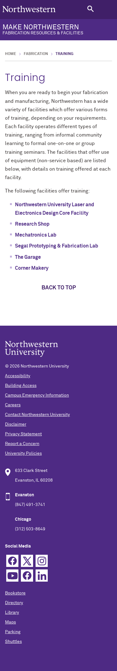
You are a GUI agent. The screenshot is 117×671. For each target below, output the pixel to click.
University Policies (23, 453)
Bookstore (15, 593)
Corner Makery (31, 268)
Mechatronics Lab (35, 235)
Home (10, 54)
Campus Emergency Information (37, 395)
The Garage (28, 257)
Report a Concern (22, 444)
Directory (14, 603)
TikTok (27, 575)
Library (12, 612)
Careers (13, 405)
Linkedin (42, 575)
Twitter (27, 561)
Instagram (42, 561)
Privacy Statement (23, 434)
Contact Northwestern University (37, 415)
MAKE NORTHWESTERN (58, 29)
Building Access (21, 385)
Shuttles (13, 641)
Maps (10, 622)
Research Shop (32, 224)
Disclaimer (15, 424)
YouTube (12, 575)
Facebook (12, 561)
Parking (13, 632)
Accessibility (17, 376)
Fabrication (36, 54)
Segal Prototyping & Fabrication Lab (56, 245)
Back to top (58, 288)
